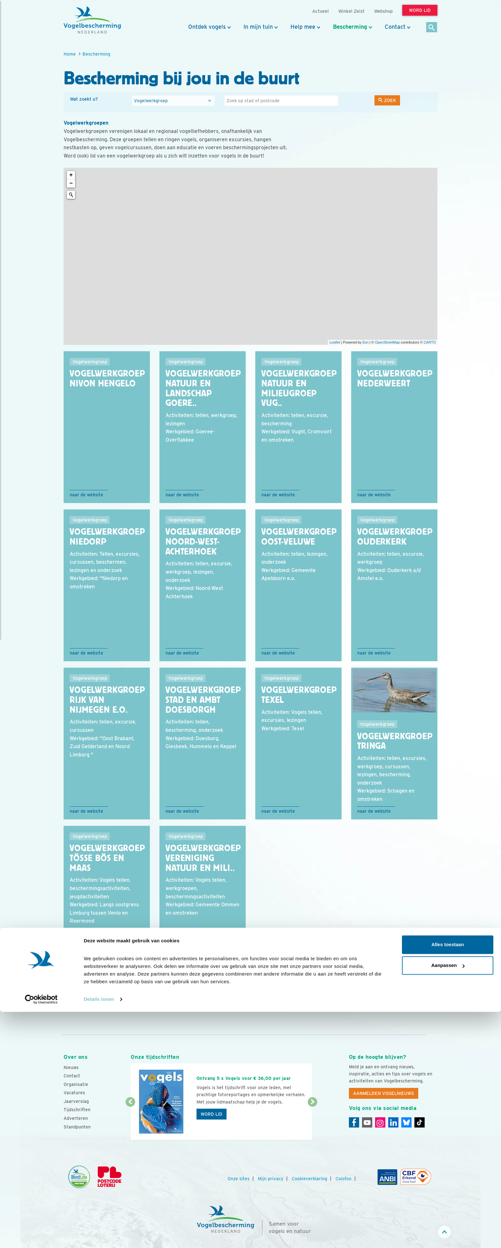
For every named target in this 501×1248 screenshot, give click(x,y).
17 (132, 1001)
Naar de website (86, 494)
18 (145, 1001)
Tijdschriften (77, 1109)
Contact (395, 27)
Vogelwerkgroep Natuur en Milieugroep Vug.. (299, 388)
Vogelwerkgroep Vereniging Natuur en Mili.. (203, 858)
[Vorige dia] (130, 1121)
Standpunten (77, 1126)
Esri (365, 342)
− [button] (71, 183)
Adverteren (76, 1118)
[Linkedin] (393, 1122)
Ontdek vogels (207, 27)
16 (119, 1001)
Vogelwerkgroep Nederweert (395, 378)
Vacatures (74, 1092)
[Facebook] (354, 1122)
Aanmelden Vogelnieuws (383, 1093)
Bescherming (350, 27)
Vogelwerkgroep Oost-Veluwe (299, 536)
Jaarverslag (76, 1101)
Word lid (211, 1114)
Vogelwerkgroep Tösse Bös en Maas (107, 858)
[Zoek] (431, 27)
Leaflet (334, 342)
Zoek (387, 100)
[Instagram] (380, 1122)
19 (158, 1001)
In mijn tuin (258, 27)
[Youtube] (367, 1122)
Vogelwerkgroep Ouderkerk (395, 536)
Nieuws (71, 1067)
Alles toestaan (447, 1180)
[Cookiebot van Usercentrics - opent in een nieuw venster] (41, 1235)
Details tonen (99, 1235)
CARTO (430, 342)
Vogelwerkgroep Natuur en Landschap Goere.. (203, 388)
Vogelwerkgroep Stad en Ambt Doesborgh (203, 700)
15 (107, 1001)
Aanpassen (448, 1201)
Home (70, 54)
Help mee (302, 27)
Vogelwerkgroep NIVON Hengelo (107, 378)
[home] (92, 20)
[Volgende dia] (312, 1121)
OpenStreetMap (387, 342)
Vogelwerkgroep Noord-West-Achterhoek (203, 541)
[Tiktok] (419, 1122)
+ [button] (71, 175)
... (94, 1001)
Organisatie (76, 1084)
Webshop (383, 11)
